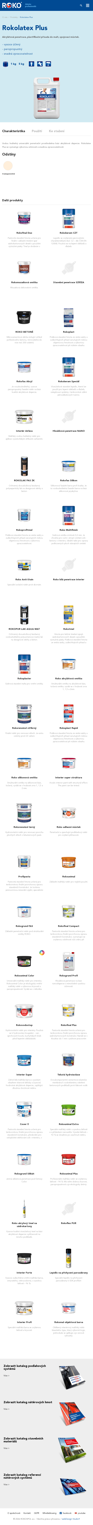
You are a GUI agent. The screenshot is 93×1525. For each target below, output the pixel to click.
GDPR (36, 1513)
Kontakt (27, 1513)
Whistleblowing (49, 1513)
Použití (37, 131)
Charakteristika (13, 131)
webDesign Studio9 (71, 1519)
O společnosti (14, 1513)
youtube (81, 1513)
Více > (6, 1375)
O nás (4, 17)
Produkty (14, 17)
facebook (67, 1513)
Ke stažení (57, 131)
